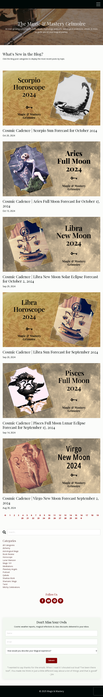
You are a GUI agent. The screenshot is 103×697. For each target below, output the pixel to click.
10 (49, 515)
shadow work (9, 578)
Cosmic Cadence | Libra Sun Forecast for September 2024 (50, 352)
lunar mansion (9, 560)
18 (92, 515)
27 (60, 518)
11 (54, 515)
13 (65, 515)
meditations (8, 566)
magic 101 (7, 563)
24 (44, 518)
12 (60, 515)
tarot (5, 584)
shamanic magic (10, 581)
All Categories (9, 545)
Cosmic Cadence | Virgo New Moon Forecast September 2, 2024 (51, 500)
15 (76, 515)
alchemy (6, 548)
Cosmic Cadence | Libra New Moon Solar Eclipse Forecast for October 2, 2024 (50, 278)
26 (54, 518)
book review (8, 554)
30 (76, 518)
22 (33, 518)
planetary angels (10, 569)
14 (71, 515)
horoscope (7, 557)
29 (71, 518)
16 (81, 515)
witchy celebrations (11, 587)
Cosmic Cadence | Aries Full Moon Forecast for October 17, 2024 (51, 203)
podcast (6, 572)
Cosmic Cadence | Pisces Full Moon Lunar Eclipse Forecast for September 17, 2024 (44, 425)
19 (97, 515)
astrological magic (11, 551)
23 (38, 518)
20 (22, 518)
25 (49, 518)
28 (65, 518)
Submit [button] (51, 660)
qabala (6, 575)
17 (87, 515)
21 (28, 518)
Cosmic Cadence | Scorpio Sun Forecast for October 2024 (50, 130)
